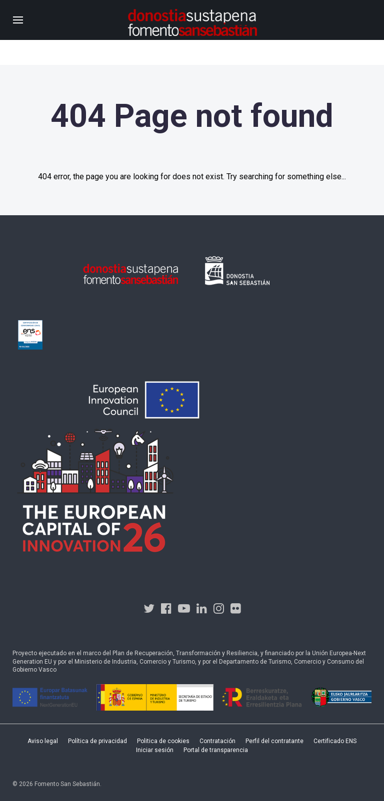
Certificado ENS (335, 741)
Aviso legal (43, 741)
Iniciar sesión (155, 750)
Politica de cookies (163, 741)
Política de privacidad (97, 741)
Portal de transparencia (216, 750)
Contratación (218, 741)
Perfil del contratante (275, 741)
